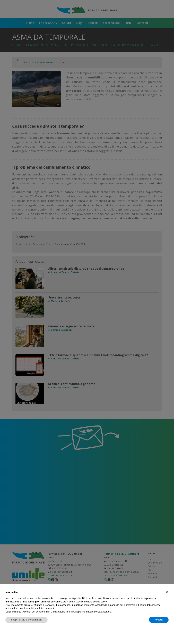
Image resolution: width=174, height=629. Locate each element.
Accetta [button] (158, 619)
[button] (167, 592)
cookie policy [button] (100, 601)
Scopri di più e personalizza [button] (26, 619)
